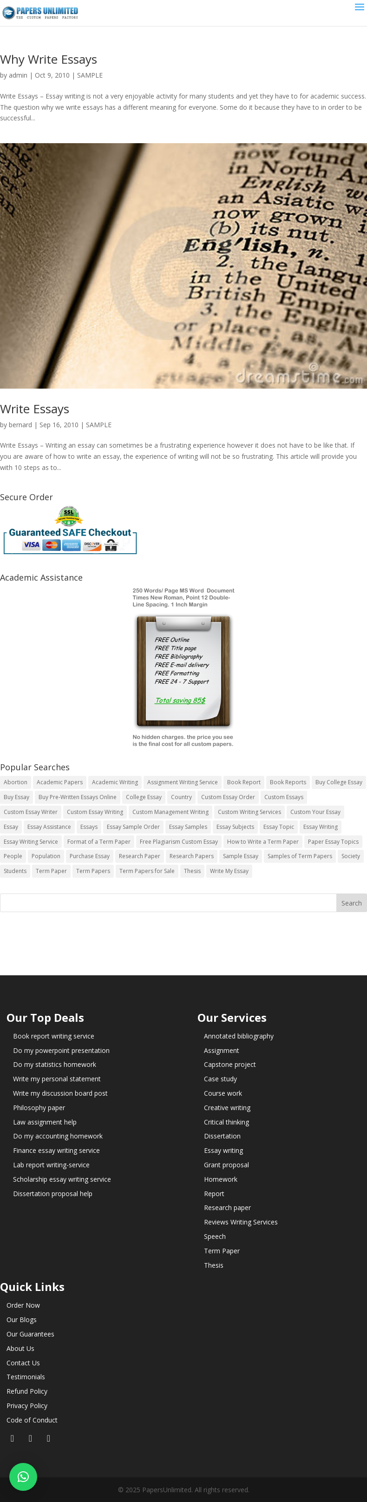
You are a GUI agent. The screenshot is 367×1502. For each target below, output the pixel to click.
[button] (23, 1477)
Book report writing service (53, 1036)
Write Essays (34, 408)
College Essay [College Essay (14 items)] (144, 797)
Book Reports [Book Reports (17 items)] (288, 782)
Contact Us (23, 1362)
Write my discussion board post (60, 1093)
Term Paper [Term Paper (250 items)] (51, 871)
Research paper (227, 1207)
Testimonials (26, 1376)
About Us (20, 1348)
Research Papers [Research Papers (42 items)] (192, 856)
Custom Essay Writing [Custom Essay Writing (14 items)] (95, 812)
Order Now (23, 1305)
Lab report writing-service (51, 1164)
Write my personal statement (57, 1078)
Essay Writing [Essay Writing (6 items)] (320, 827)
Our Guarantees (30, 1334)
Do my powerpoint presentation (61, 1050)
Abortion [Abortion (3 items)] (15, 782)
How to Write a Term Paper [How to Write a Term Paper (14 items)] (263, 842)
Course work (223, 1093)
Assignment (221, 1050)
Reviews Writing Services (241, 1221)
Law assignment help (45, 1122)
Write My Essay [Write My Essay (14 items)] (229, 871)
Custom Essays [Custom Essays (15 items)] (283, 797)
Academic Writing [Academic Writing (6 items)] (115, 782)
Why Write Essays (48, 59)
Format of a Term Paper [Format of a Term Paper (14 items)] (99, 842)
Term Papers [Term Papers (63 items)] (93, 871)
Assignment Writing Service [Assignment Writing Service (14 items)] (182, 782)
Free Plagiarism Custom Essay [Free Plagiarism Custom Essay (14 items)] (179, 842)
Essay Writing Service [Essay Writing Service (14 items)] (31, 842)
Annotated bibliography (239, 1036)
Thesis (213, 1265)
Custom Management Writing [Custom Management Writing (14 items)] (170, 812)
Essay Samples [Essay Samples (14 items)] (188, 827)
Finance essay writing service (56, 1150)
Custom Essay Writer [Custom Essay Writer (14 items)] (31, 812)
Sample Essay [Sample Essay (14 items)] (240, 856)
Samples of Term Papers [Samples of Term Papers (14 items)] (300, 856)
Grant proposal (226, 1164)
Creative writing (227, 1107)
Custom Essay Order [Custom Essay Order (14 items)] (228, 797)
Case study (220, 1078)
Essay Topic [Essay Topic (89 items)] (278, 827)
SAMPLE (90, 75)
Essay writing (223, 1150)
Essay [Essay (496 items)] (11, 827)
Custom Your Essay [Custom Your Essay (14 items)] (315, 812)
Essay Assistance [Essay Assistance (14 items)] (49, 827)
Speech (215, 1236)
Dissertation (222, 1135)
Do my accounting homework (58, 1135)
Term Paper (222, 1250)
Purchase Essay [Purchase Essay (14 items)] (90, 856)
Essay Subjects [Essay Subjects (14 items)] (235, 827)
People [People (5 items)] (13, 856)
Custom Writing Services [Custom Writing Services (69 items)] (249, 812)
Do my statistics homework (54, 1064)
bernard (20, 424)
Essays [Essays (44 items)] (89, 827)
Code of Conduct (32, 1420)
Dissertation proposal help (52, 1193)
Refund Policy (27, 1391)
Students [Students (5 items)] (15, 871)
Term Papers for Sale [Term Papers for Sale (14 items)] (147, 871)
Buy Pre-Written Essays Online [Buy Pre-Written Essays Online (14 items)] (78, 797)
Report (214, 1193)
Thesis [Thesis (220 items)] (192, 871)
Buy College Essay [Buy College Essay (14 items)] (338, 782)
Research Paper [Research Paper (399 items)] (139, 856)
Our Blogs (22, 1319)
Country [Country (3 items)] (181, 797)
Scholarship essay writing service (62, 1179)
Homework (220, 1179)
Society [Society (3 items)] (350, 856)
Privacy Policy (27, 1405)
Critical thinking (226, 1122)
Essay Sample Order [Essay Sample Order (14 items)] (133, 827)
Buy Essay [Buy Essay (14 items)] (16, 797)
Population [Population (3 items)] (46, 856)
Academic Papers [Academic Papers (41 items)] (60, 782)
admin (18, 75)
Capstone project (230, 1064)
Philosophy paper (39, 1107)
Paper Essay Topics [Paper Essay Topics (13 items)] (333, 842)
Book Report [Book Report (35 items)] (244, 782)
